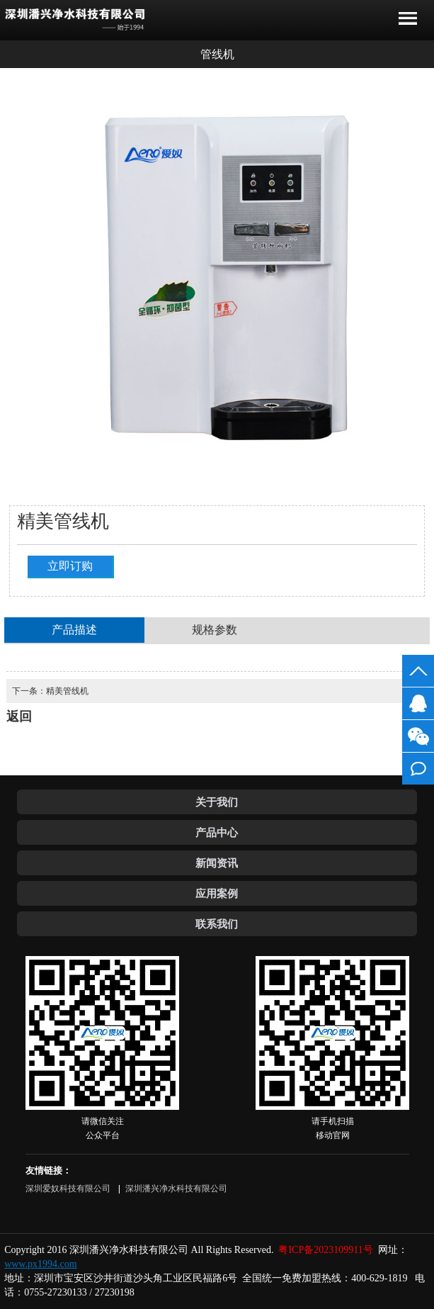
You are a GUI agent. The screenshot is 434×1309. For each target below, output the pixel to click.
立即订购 (70, 566)
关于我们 (216, 802)
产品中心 (216, 832)
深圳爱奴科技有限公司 (69, 1188)
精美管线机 (67, 691)
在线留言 (418, 769)
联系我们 (216, 924)
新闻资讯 (216, 863)
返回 (24, 54)
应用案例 (216, 893)
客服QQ (418, 703)
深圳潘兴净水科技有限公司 (176, 1188)
